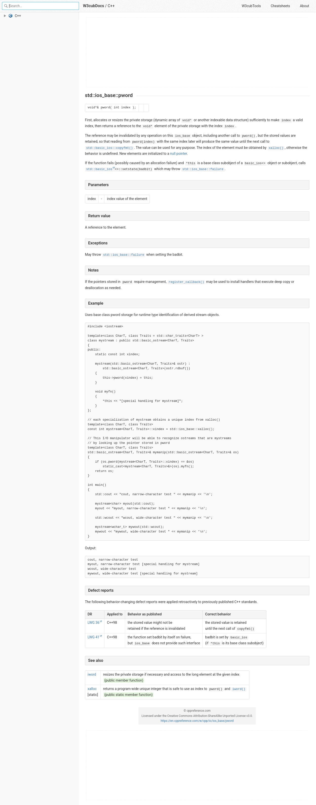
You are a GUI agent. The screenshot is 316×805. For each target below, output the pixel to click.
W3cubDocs (93, 5)
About (304, 6)
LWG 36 (93, 623)
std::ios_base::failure (202, 169)
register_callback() (186, 282)
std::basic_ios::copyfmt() (109, 148)
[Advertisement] (197, 52)
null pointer (178, 154)
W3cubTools (251, 6)
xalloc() (276, 148)
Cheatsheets (280, 6)
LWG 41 (93, 637)
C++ (111, 5)
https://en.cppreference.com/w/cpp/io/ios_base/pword (197, 721)
